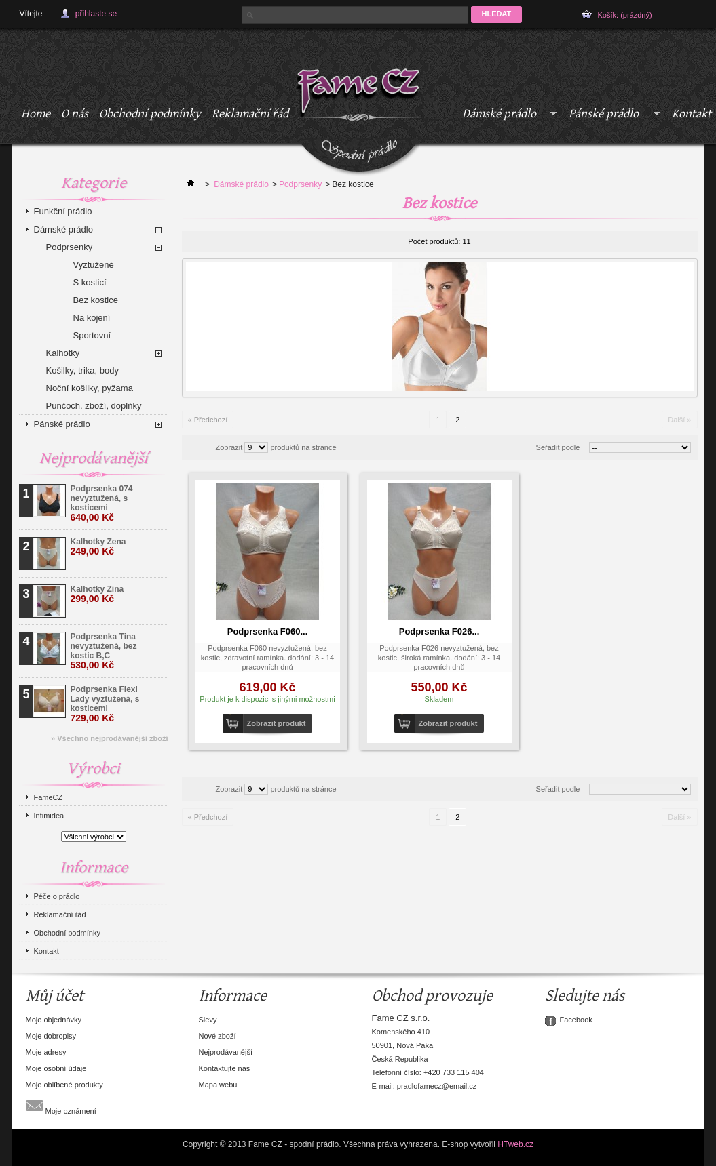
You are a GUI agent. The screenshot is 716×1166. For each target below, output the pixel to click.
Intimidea (49, 815)
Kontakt (46, 951)
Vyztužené (93, 265)
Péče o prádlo (57, 896)
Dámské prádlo (507, 115)
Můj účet (54, 995)
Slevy (208, 1020)
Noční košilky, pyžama (89, 388)
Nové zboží (217, 1036)
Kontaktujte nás (224, 1068)
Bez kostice (95, 300)
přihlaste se (96, 13)
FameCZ (48, 797)
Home (35, 113)
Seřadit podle (558, 447)
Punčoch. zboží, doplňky (94, 406)
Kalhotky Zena (98, 547)
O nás (74, 113)
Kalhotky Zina (97, 594)
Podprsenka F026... (439, 631)
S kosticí (90, 282)
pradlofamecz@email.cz (437, 1086)
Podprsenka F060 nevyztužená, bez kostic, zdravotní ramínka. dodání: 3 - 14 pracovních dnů (267, 657)
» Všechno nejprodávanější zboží (109, 738)
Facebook (576, 1020)
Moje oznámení (61, 1105)
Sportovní (92, 335)
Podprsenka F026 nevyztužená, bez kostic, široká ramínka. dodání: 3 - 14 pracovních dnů (439, 657)
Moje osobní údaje (56, 1068)
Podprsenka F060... (267, 631)
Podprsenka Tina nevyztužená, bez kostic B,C (104, 651)
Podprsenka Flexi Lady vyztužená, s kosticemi (105, 704)
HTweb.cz (515, 1144)
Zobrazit (229, 447)
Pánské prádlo (611, 115)
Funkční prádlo (63, 211)
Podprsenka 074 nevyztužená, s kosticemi (102, 503)
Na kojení (92, 318)
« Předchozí (208, 420)
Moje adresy (46, 1052)
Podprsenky (69, 247)
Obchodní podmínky (150, 113)
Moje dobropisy (51, 1036)
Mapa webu (218, 1085)
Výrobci (93, 768)
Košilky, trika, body (82, 370)
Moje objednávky (54, 1020)
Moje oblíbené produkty (64, 1085)
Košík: (625, 15)
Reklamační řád (250, 113)
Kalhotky (63, 353)
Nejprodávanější (93, 458)
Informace (94, 867)
